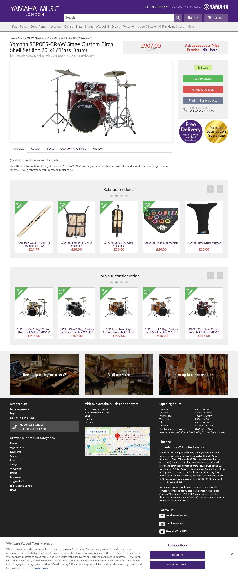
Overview (18, 148)
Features (36, 148)
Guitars (68, 26)
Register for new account (22, 417)
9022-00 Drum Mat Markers (161, 242)
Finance (97, 148)
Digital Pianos (38, 26)
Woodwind (102, 26)
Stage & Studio (147, 26)
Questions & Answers (73, 148)
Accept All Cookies (177, 564)
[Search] (119, 18)
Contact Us (195, 6)
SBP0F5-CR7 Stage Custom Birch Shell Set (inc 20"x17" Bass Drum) (204, 332)
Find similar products (203, 100)
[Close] (232, 554)
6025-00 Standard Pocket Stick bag (76, 244)
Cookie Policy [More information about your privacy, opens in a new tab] (40, 568)
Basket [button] (216, 18)
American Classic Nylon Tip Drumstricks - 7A (34, 244)
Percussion (129, 26)
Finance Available (202, 89)
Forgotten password (20, 409)
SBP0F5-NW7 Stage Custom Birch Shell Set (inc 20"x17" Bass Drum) (34, 332)
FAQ (186, 6)
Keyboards (55, 26)
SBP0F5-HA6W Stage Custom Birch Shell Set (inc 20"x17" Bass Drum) (119, 332)
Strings (89, 26)
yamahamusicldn (174, 523)
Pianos (24, 26)
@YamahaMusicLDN (176, 531)
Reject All (177, 554)
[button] (193, 18)
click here (209, 50)
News (13, 489)
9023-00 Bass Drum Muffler (204, 242)
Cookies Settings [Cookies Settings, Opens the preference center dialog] (177, 545)
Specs (50, 148)
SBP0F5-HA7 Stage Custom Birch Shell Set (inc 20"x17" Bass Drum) (161, 332)
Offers (13, 26)
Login (13, 413)
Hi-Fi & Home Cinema (172, 26)
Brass (79, 26)
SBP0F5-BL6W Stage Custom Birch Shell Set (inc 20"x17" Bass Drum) (76, 332)
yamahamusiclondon (176, 515)
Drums (116, 26)
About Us (177, 6)
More (190, 26)
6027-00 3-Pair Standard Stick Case (119, 244)
